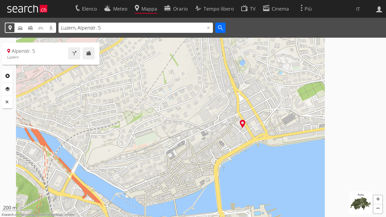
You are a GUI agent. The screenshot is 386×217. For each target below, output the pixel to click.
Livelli (7, 89)
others (69, 214)
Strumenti (7, 102)
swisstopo (28, 214)
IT (358, 9)
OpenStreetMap (50, 214)
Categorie (7, 76)
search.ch (11, 214)
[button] (377, 199)
